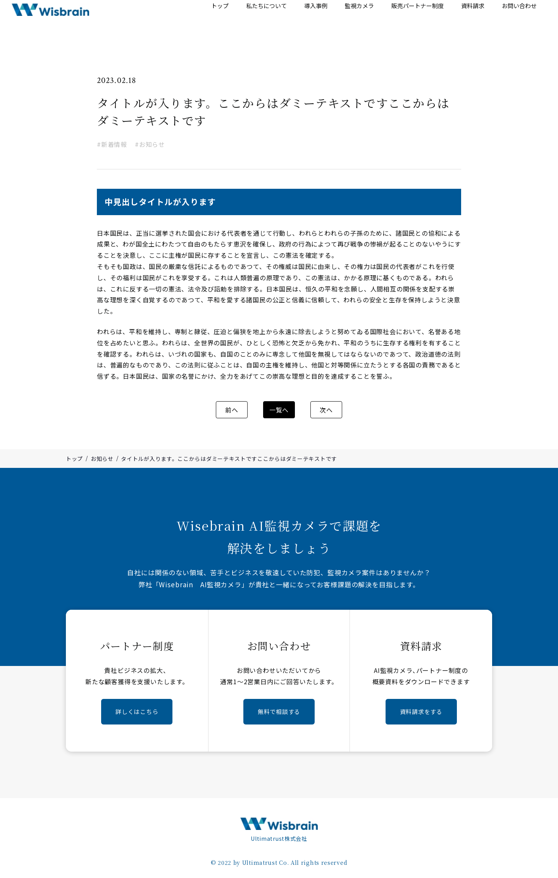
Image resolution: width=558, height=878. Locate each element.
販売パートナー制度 (422, 21)
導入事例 (323, 21)
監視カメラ (364, 21)
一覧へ (279, 410)
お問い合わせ (520, 21)
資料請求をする (421, 711)
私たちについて (275, 21)
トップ (231, 21)
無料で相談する (279, 711)
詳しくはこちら (137, 711)
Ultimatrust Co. (265, 861)
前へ (239, 410)
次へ (318, 410)
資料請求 (475, 21)
